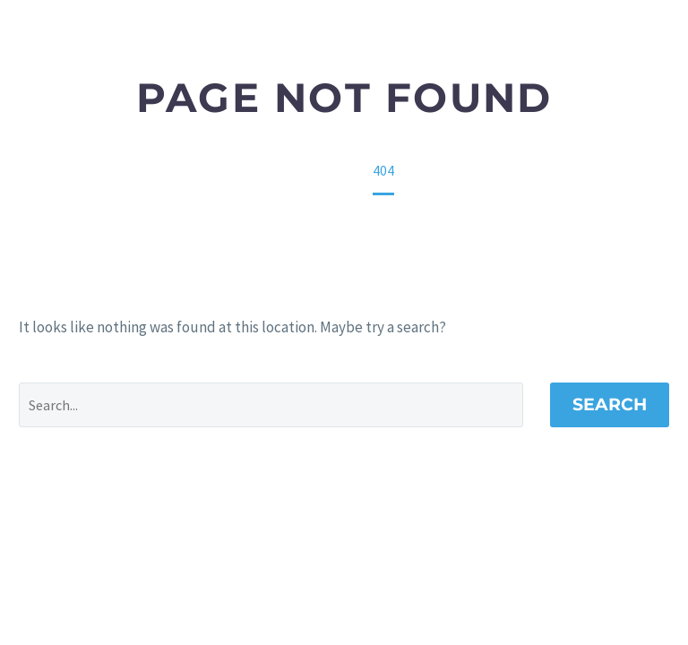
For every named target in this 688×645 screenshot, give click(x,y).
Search (609, 404)
